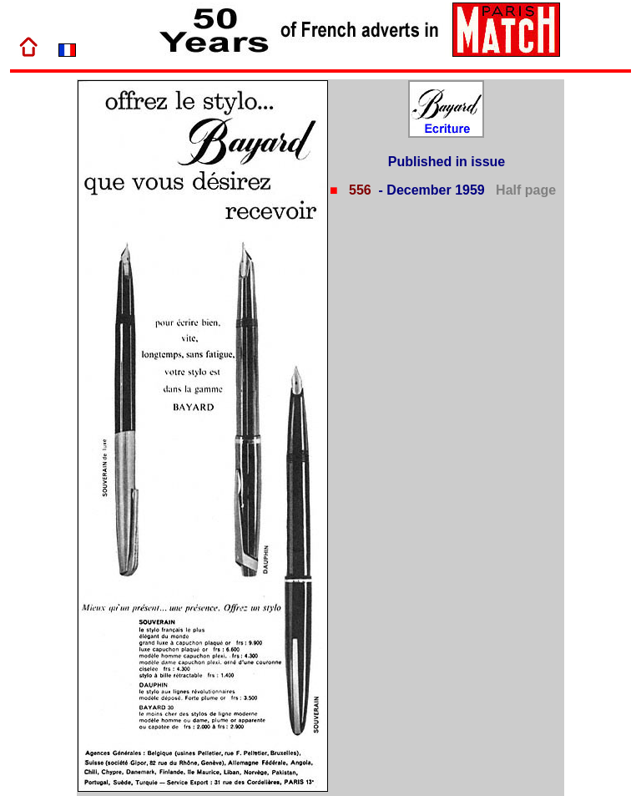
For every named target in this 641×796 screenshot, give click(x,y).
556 (358, 190)
